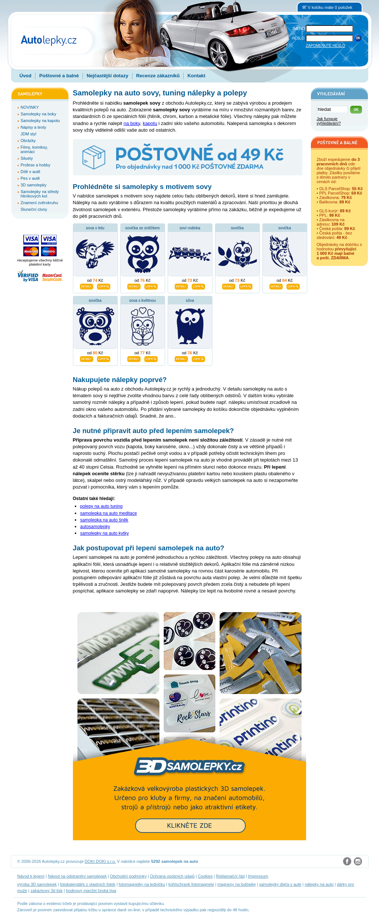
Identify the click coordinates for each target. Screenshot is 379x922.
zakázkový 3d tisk (47, 890)
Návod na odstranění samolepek (77, 876)
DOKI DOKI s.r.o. (100, 861)
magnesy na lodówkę (236, 884)
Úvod (26, 75)
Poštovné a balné (59, 75)
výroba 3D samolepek (37, 884)
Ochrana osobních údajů (172, 876)
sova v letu (95, 228)
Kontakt (196, 75)
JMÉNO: (299, 29)
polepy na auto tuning (101, 506)
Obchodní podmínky (128, 876)
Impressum (258, 876)
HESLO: (299, 38)
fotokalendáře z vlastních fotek (87, 884)
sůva (190, 300)
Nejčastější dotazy (107, 75)
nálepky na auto (319, 884)
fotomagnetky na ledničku (142, 884)
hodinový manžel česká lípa (91, 890)
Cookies (205, 876)
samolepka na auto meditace (108, 513)
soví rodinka (190, 228)
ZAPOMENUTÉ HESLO (325, 46)
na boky (132, 123)
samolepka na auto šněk (104, 520)
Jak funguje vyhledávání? (329, 120)
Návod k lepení (31, 876)
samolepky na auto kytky (104, 533)
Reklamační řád (230, 876)
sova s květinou (142, 300)
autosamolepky (95, 526)
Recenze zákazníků (158, 75)
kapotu (150, 123)
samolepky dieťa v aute (280, 884)
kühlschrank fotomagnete (191, 884)
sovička (237, 228)
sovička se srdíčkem (142, 228)
